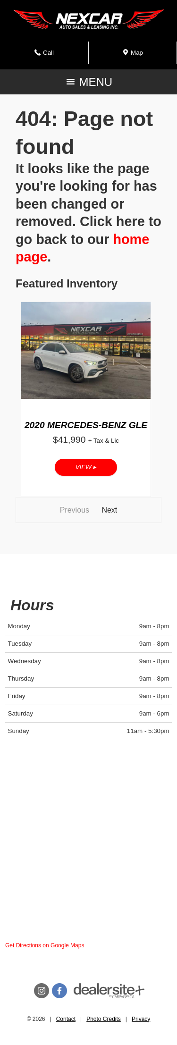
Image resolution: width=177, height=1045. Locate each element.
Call (46, 55)
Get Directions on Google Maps (44, 945)
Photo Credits (103, 1019)
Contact (66, 1019)
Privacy (141, 1019)
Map (132, 55)
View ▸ (86, 467)
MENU (88, 84)
